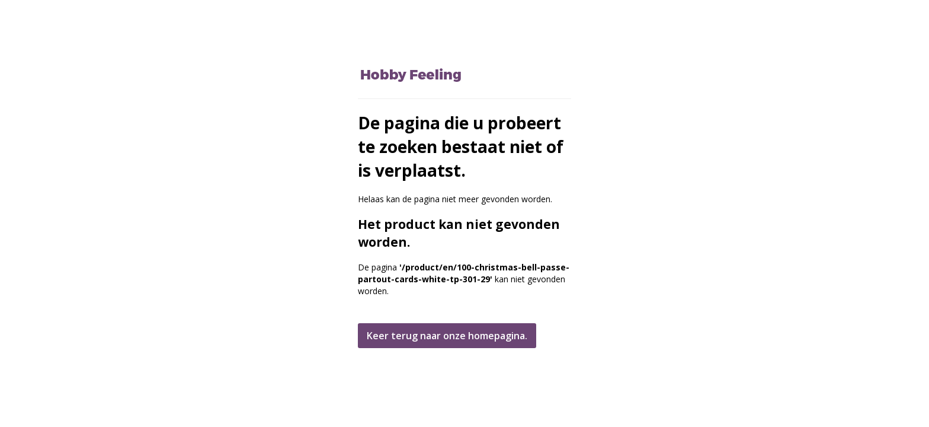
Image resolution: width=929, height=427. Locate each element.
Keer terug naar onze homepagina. (447, 335)
